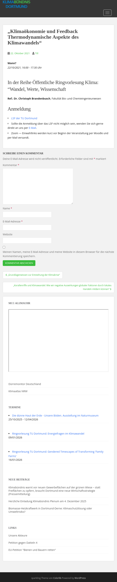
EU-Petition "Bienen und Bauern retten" (32, 550)
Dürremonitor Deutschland (24, 384)
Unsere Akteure (17, 535)
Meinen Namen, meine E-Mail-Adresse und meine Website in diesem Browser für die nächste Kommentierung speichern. (58, 254)
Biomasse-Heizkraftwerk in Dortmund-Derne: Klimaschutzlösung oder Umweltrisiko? (50, 510)
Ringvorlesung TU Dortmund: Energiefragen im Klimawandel (48, 433)
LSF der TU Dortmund (24, 118)
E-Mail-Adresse (13, 221)
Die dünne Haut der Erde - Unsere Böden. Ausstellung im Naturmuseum (55, 415)
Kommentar (11, 165)
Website (7, 234)
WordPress (80, 578)
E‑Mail (32, 128)
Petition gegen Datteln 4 (22, 542)
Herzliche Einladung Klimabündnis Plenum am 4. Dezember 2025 (47, 501)
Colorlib (57, 578)
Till (36, 53)
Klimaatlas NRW (17, 391)
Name (7, 208)
